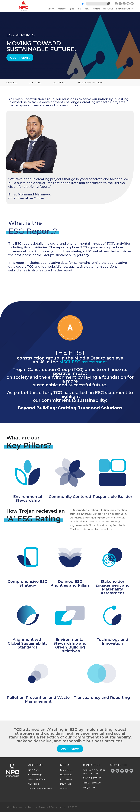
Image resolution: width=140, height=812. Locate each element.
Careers (96, 9)
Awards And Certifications (40, 788)
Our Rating (35, 82)
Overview (11, 82)
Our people (33, 784)
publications (66, 779)
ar (83, 4)
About (51, 9)
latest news (66, 770)
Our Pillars (59, 82)
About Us (35, 765)
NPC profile (34, 770)
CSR (79, 9)
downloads (65, 784)
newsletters (66, 774)
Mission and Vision (37, 779)
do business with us (125, 9)
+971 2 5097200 (93, 778)
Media (87, 9)
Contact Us (108, 9)
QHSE (72, 9)
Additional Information (90, 82)
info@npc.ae (89, 787)
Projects (62, 9)
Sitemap (64, 788)
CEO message (35, 774)
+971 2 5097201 (94, 783)
